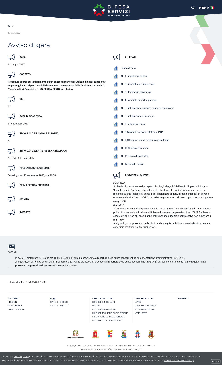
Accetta (216, 361)
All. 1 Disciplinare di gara (130, 76)
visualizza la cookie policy (179, 360)
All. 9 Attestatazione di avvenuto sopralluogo (141, 140)
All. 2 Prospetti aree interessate (134, 84)
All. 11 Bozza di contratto (130, 156)
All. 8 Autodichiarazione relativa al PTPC (138, 132)
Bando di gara (124, 68)
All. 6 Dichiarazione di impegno (133, 116)
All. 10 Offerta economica (130, 148)
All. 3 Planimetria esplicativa (132, 92)
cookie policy (21, 356)
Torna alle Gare (14, 33)
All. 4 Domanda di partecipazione (135, 100)
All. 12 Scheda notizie (128, 164)
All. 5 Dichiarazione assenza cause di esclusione (143, 108)
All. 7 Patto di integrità (129, 124)
